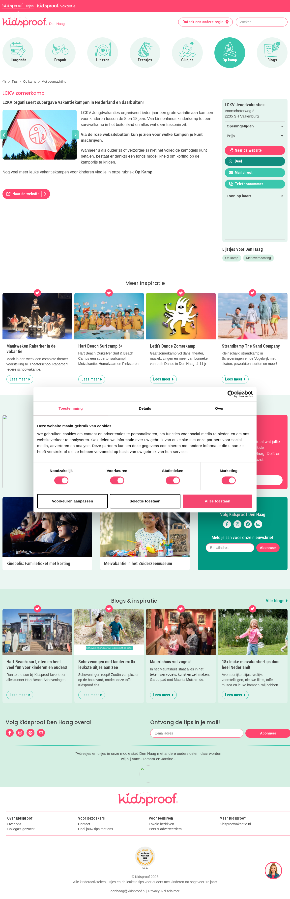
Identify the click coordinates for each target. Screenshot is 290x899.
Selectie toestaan (145, 501)
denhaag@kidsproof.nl (128, 891)
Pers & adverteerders (165, 829)
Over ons (14, 824)
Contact (84, 824)
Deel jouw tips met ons (95, 829)
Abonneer (268, 548)
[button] (3, 134)
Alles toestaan (217, 501)
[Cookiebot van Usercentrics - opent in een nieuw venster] (231, 394)
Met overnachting (258, 258)
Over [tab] (219, 408)
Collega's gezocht (20, 829)
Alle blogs (276, 601)
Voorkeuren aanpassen (72, 501)
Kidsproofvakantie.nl (235, 824)
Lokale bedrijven (161, 824)
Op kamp (231, 258)
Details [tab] (145, 408)
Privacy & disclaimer (163, 891)
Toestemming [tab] (70, 408)
